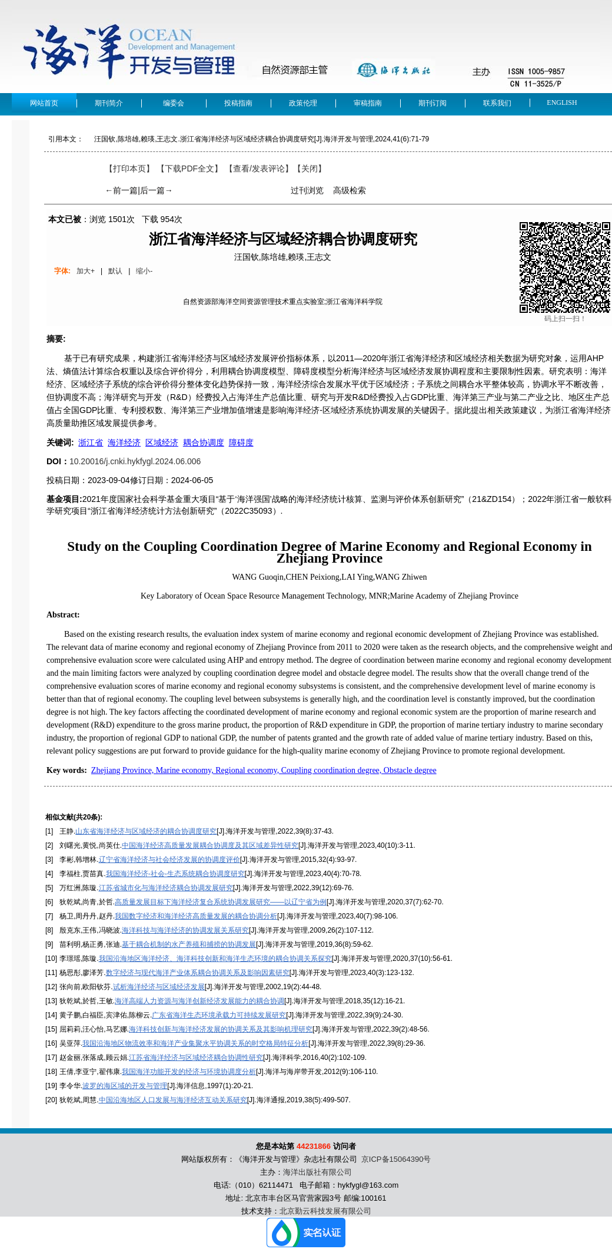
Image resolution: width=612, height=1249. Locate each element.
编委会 (173, 103)
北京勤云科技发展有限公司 (325, 1211)
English (562, 102)
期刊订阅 (432, 103)
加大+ (85, 271)
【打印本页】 (129, 168)
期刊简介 (109, 103)
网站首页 (44, 103)
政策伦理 (303, 103)
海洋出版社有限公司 (317, 1172)
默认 (115, 271)
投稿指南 (238, 103)
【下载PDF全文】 (189, 168)
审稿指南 (368, 103)
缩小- (144, 271)
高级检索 (349, 190)
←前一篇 (121, 190)
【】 (259, 168)
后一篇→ (156, 190)
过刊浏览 (307, 190)
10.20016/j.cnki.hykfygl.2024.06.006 (135, 461)
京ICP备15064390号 (396, 1159)
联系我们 (497, 103)
